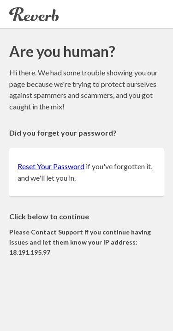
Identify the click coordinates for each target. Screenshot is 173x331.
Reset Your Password (51, 166)
